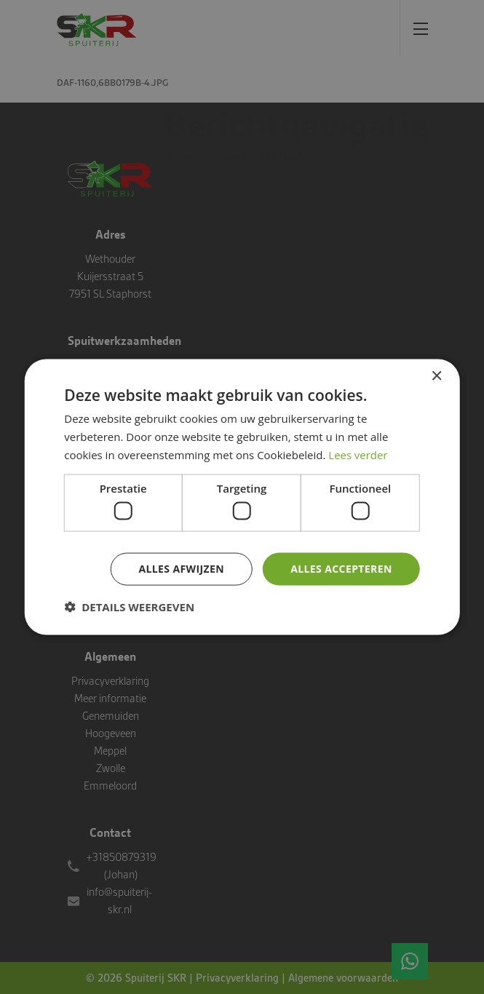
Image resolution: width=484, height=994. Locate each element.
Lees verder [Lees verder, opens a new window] (358, 454)
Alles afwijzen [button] (181, 569)
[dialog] (242, 497)
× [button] (436, 376)
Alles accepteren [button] (341, 569)
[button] (129, 606)
